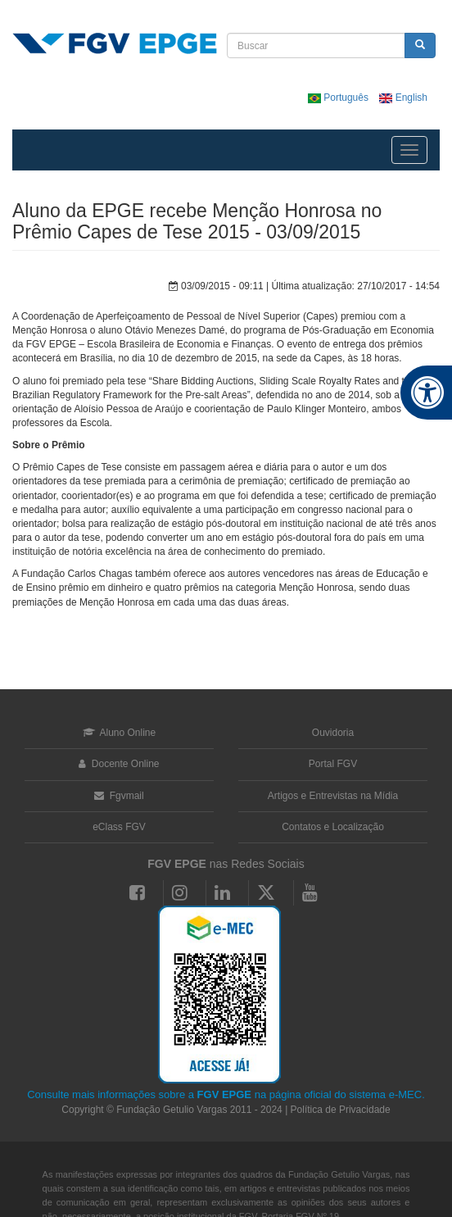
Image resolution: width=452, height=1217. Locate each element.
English (403, 97)
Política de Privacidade (341, 1109)
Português (339, 97)
